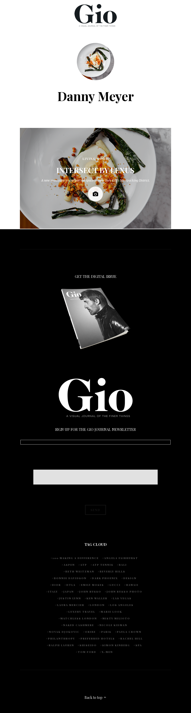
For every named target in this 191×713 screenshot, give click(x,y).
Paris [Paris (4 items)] (106, 632)
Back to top (96, 697)
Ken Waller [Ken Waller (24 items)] (97, 598)
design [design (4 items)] (130, 578)
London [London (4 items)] (97, 605)
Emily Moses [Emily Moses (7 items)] (92, 585)
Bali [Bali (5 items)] (123, 564)
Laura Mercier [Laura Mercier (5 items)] (70, 605)
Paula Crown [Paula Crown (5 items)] (129, 632)
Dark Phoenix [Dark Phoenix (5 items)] (105, 578)
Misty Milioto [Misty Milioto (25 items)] (116, 618)
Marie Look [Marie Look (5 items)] (111, 611)
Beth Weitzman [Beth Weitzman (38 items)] (79, 571)
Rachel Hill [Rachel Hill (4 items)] (131, 638)
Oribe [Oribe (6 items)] (90, 632)
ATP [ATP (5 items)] (83, 564)
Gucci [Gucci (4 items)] (115, 585)
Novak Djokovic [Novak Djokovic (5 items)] (64, 632)
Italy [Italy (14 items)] (53, 591)
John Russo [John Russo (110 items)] (90, 591)
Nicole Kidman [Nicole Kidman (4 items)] (113, 625)
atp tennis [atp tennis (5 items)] (103, 564)
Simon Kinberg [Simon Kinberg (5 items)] (116, 645)
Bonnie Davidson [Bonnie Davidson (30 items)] (70, 578)
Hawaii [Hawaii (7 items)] (132, 585)
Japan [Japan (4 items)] (68, 591)
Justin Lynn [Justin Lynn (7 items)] (70, 598)
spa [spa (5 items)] (139, 645)
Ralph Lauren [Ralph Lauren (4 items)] (61, 645)
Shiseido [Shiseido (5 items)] (88, 645)
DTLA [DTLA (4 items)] (71, 585)
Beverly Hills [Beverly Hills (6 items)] (112, 571)
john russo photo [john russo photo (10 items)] (124, 591)
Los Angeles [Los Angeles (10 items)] (122, 605)
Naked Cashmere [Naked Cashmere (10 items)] (78, 625)
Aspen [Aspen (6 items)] (69, 564)
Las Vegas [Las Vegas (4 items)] (122, 598)
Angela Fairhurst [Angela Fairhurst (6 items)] (121, 558)
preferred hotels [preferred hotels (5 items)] (98, 638)
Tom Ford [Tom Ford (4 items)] (87, 652)
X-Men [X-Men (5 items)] (107, 652)
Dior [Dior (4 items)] (56, 585)
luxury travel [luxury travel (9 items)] (81, 611)
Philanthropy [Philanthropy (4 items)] (61, 638)
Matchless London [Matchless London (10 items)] (78, 618)
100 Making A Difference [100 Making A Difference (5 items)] (76, 558)
